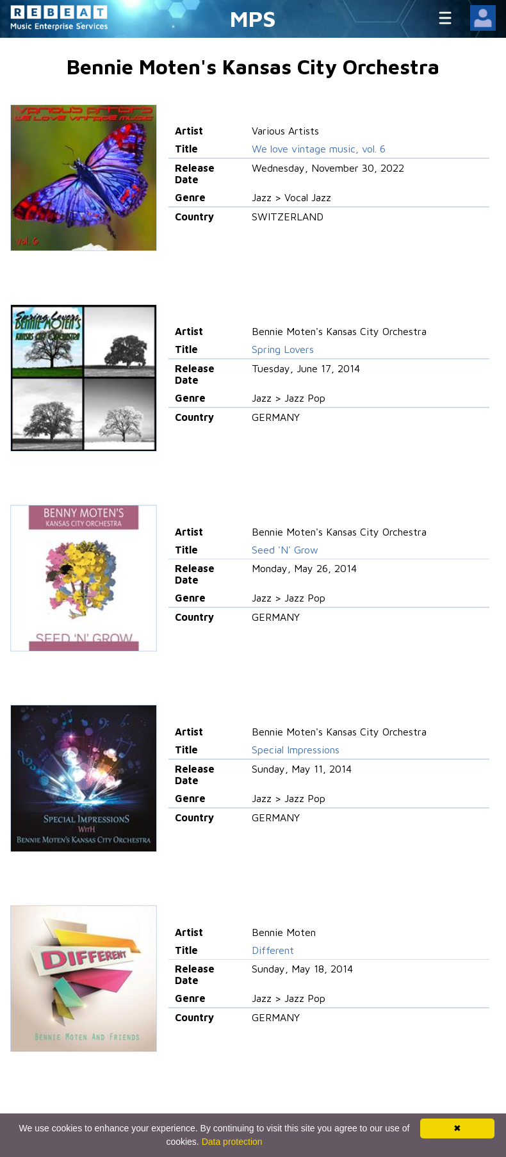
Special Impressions (295, 749)
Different (273, 950)
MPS (253, 18)
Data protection (232, 1141)
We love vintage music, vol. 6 (319, 148)
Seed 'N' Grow (285, 549)
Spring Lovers (283, 349)
